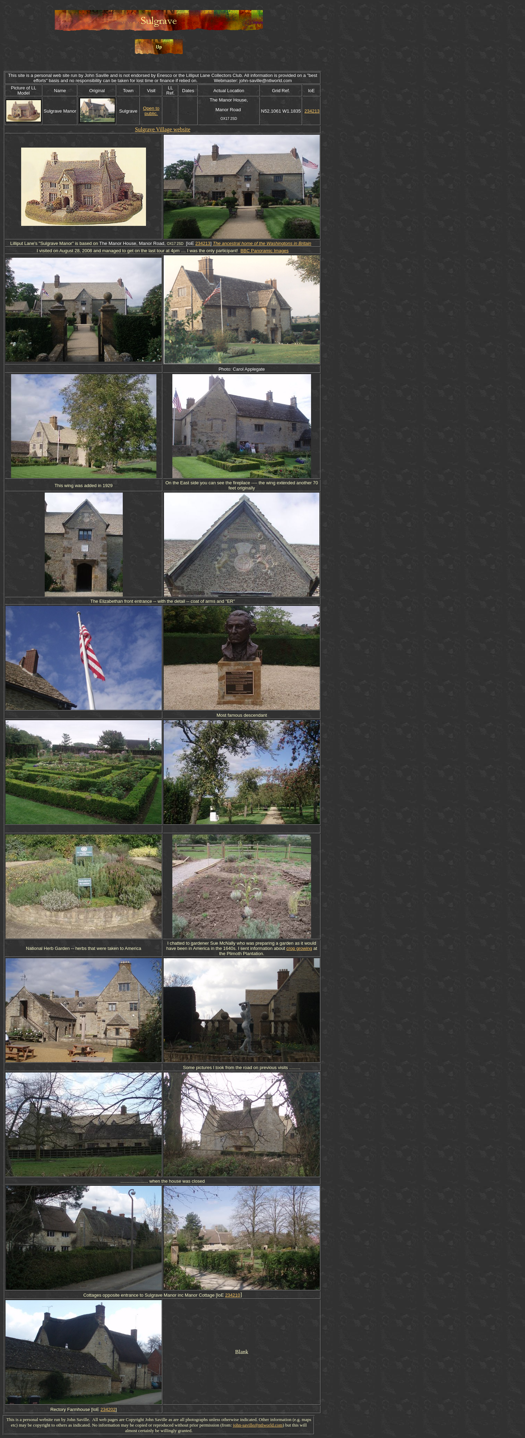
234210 (232, 1295)
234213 (311, 111)
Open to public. (151, 111)
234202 (108, 1409)
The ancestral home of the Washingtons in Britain (262, 243)
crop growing (299, 948)
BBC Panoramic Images (264, 250)
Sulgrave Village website (162, 129)
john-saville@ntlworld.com (258, 1425)
